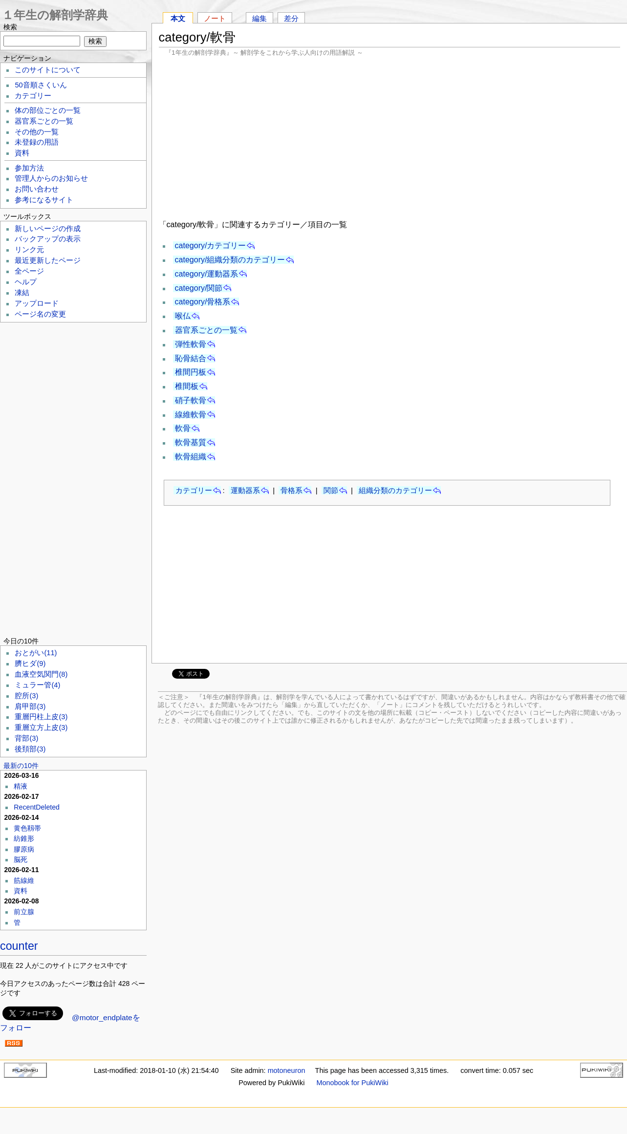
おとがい (36, 653)
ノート (215, 18)
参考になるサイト (44, 200)
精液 (20, 786)
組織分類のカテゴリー (395, 490)
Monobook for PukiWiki (353, 1083)
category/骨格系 (203, 302)
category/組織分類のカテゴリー (230, 260)
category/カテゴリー (210, 245)
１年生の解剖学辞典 (55, 14)
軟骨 (183, 428)
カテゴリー (193, 490)
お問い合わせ (37, 189)
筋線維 (24, 880)
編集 (259, 18)
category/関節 (199, 288)
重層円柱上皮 (41, 717)
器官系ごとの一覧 (206, 330)
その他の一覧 (37, 132)
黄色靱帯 (27, 828)
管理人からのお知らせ (51, 178)
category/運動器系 (206, 274)
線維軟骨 (190, 414)
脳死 (20, 859)
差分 (291, 18)
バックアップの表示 (48, 239)
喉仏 (183, 316)
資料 (22, 153)
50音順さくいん (40, 85)
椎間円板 (190, 372)
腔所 (26, 696)
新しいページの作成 (48, 229)
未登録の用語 (37, 142)
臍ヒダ (30, 663)
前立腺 (24, 912)
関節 (331, 490)
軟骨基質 (190, 442)
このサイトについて (48, 70)
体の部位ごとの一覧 (48, 110)
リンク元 (29, 250)
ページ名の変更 (40, 314)
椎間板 (186, 386)
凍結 (22, 293)
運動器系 (245, 490)
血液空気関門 (41, 674)
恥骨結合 (190, 358)
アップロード (37, 303)
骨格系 (292, 490)
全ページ (29, 271)
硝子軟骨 (190, 400)
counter (19, 946)
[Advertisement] (389, 136)
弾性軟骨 (190, 344)
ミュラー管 (37, 685)
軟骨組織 (190, 456)
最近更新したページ (48, 260)
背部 (26, 738)
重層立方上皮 (41, 727)
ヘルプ (26, 282)
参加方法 (29, 168)
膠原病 (24, 849)
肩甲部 (30, 706)
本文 (178, 18)
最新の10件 (21, 766)
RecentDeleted (37, 807)
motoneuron (286, 1070)
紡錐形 (24, 838)
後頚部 (30, 749)
